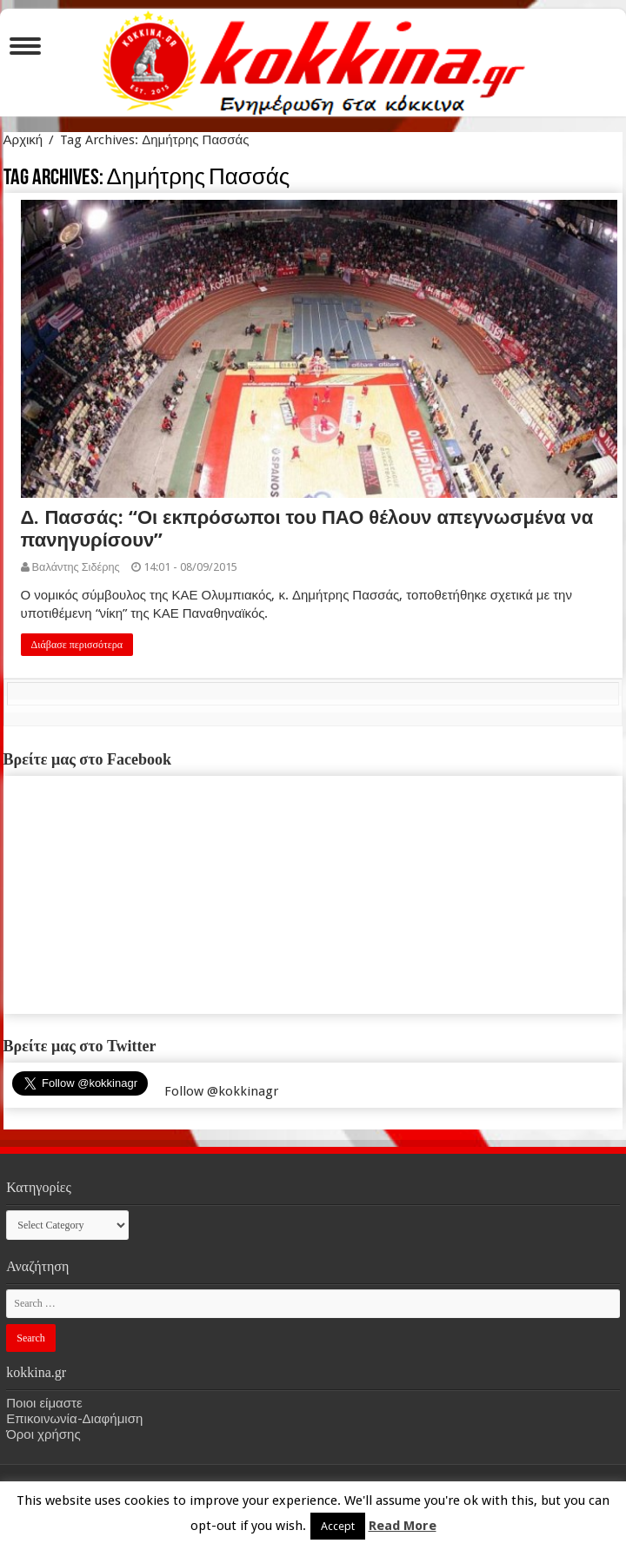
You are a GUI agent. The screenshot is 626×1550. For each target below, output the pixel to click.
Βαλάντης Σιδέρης (76, 566)
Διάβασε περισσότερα (77, 645)
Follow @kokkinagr (221, 1091)
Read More (402, 1525)
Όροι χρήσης (43, 1434)
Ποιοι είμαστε (44, 1403)
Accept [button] (338, 1526)
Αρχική (23, 140)
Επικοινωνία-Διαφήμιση (74, 1419)
